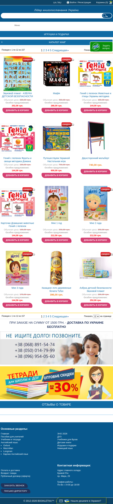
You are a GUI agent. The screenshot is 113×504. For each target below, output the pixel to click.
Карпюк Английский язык (15, 454)
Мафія (56, 93)
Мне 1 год (56, 223)
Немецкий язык (65, 448)
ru (59, 2)
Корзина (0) (102, 2)
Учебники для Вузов (67, 439)
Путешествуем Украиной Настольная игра (56, 160)
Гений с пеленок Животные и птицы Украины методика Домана (95, 95)
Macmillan (8, 448)
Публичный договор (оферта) (15, 476)
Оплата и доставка (10, 470)
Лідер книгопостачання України (56, 10)
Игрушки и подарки (66, 445)
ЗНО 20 (61, 433)
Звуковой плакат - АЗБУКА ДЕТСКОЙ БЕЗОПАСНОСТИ (17, 95)
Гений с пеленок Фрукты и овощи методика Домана (17, 160)
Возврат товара (8, 473)
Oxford (6, 445)
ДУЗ (59, 436)
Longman (7, 451)
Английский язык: (9, 442)
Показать (88, 50)
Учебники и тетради (11, 439)
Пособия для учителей (12, 436)
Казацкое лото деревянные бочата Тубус (56, 289)
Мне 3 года (17, 288)
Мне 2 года (96, 223)
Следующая (60, 50)
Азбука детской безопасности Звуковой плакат (95, 289)
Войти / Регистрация (80, 2)
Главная (5, 433)
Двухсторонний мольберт (95, 158)
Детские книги (64, 442)
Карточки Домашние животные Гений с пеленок (17, 225)
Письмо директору (15, 491)
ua (54, 2)
